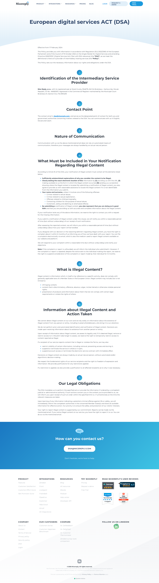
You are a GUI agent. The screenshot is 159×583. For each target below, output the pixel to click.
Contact (21, 529)
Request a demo (116, 4)
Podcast (63, 494)
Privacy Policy (86, 574)
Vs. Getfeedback (66, 526)
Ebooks (63, 490)
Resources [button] (70, 4)
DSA (20, 544)
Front (41, 486)
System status (79, 578)
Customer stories (46, 526)
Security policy (24, 540)
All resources (65, 486)
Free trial (134, 4)
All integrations (45, 512)
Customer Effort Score (27, 490)
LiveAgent (43, 490)
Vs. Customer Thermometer (65, 534)
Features (21, 483)
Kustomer (43, 501)
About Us (21, 526)
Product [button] (40, 4)
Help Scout (43, 505)
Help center (64, 497)
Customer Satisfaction (27, 486)
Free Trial (84, 490)
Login (104, 4)
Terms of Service (24, 533)
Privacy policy (23, 536)
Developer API (65, 501)
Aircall (41, 508)
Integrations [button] (54, 4)
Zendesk (42, 483)
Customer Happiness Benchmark (47, 530)
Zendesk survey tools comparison (68, 540)
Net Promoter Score (26, 494)
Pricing (83, 4)
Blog (91, 4)
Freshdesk (43, 494)
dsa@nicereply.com (62, 116)
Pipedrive (42, 497)
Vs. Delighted (65, 529)
